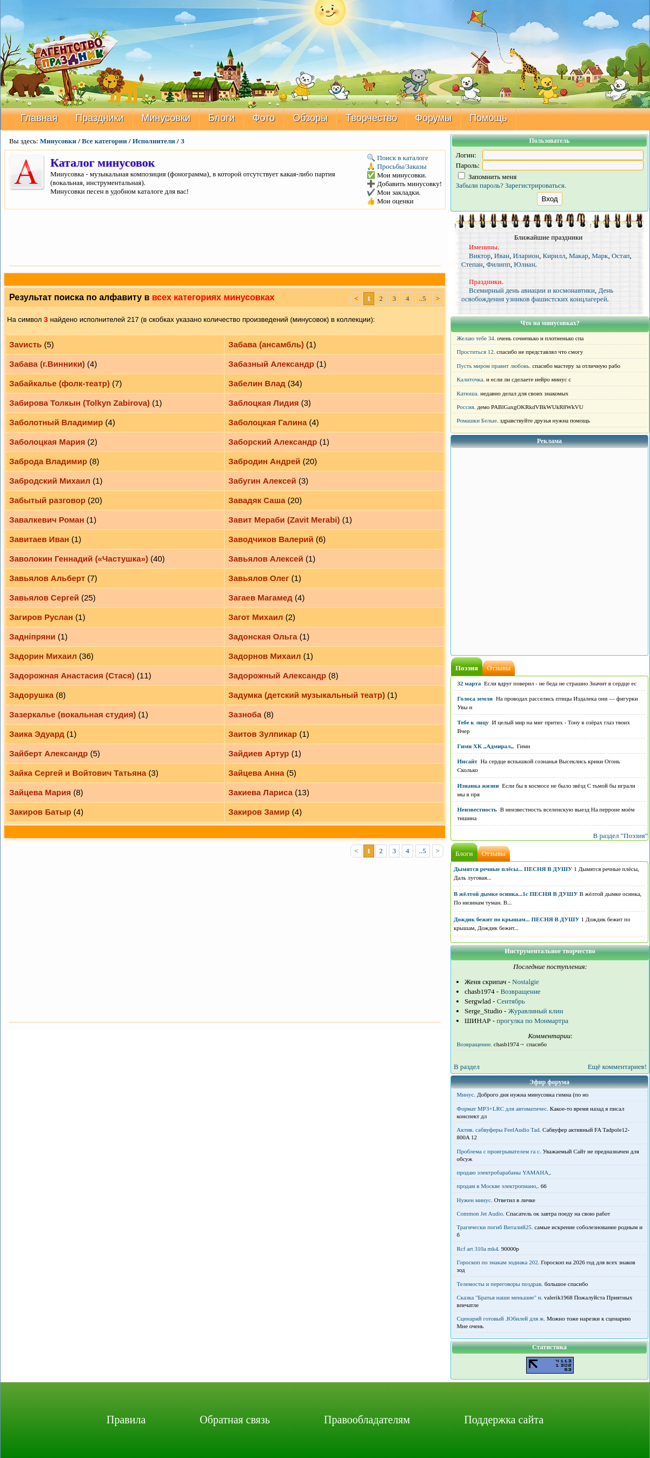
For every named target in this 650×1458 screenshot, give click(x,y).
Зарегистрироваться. (535, 185)
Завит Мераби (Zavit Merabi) (284, 519)
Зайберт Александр (48, 753)
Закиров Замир (258, 811)
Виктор (479, 256)
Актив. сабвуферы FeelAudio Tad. (499, 1129)
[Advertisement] (225, 236)
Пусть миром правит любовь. (494, 365)
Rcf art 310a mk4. (478, 1248)
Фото (264, 118)
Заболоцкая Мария (47, 441)
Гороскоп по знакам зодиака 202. (498, 1262)
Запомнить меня (487, 177)
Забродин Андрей (264, 461)
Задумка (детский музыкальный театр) (306, 695)
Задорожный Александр (277, 675)
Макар (578, 256)
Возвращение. (475, 1044)
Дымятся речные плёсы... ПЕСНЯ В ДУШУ (513, 869)
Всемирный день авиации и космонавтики (532, 290)
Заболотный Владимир (56, 422)
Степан (472, 264)
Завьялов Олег (258, 578)
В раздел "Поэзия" (620, 836)
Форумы (433, 118)
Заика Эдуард (36, 733)
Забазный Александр (271, 363)
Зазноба (244, 714)
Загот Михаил (255, 617)
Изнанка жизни (478, 785)
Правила (126, 1420)
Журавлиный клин (535, 1011)
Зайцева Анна (256, 772)
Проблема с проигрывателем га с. (499, 1151)
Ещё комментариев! (617, 1067)
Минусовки (166, 118)
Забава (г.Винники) (47, 363)
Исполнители (153, 141)
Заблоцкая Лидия (263, 402)
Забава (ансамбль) (266, 344)
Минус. (466, 1094)
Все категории (104, 141)
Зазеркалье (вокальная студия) (72, 714)
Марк (600, 256)
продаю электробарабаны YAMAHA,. (504, 1172)
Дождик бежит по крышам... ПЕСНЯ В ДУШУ (516, 919)
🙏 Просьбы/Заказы (397, 166)
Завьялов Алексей (265, 558)
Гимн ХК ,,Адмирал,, (485, 746)
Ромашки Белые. (478, 420)
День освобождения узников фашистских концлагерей (537, 294)
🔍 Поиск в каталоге (397, 158)
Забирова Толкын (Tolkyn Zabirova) (79, 402)
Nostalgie (525, 982)
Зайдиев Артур (258, 753)
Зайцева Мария (40, 792)
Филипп (498, 264)
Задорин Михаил (43, 656)
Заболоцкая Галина (267, 422)
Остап (621, 256)
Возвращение (520, 991)
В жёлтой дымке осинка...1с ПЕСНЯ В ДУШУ (516, 893)
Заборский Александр (272, 441)
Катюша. (468, 393)
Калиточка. (471, 379)
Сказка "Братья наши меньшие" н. (500, 1297)
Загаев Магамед (260, 597)
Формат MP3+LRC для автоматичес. (502, 1108)
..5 (422, 298)
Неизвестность (477, 809)
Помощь (488, 118)
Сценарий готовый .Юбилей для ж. (501, 1318)
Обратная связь (235, 1420)
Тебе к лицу (473, 722)
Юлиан (524, 264)
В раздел (467, 1067)
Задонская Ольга (262, 636)
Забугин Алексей (262, 480)
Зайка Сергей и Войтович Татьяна (77, 772)
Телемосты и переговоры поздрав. (500, 1284)
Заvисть (25, 344)
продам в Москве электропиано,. (498, 1186)
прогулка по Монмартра (532, 1021)
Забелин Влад (257, 383)
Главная (39, 118)
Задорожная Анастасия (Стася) (72, 675)
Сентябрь (511, 1001)
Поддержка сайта (503, 1420)
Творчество (371, 118)
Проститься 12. (476, 351)
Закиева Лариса (260, 792)
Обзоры (310, 118)
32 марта (469, 683)
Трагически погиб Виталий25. (495, 1227)
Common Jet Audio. (481, 1213)
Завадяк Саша (256, 500)
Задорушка (31, 695)
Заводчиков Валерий (271, 539)
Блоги (221, 118)
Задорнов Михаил (264, 656)
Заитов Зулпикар (262, 733)
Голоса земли (475, 698)
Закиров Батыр (40, 811)
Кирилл (553, 256)
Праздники (100, 118)
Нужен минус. (475, 1200)
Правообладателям (367, 1420)
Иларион (526, 256)
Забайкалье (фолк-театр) (59, 383)
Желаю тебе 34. (476, 338)
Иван (501, 256)
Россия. (466, 407)
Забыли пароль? (479, 185)
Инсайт (467, 761)
